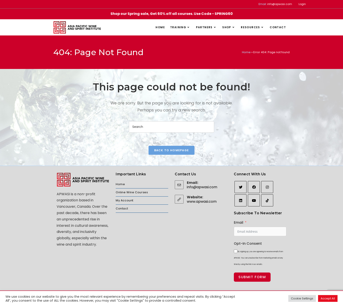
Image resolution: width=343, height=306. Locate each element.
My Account (124, 200)
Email (238, 222)
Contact (122, 208)
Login (302, 4)
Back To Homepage (171, 150)
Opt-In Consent (248, 243)
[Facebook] (254, 187)
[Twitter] (240, 187)
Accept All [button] (328, 298)
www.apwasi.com (202, 201)
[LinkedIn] (240, 200)
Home (246, 52)
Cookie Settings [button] (302, 298)
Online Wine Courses (132, 192)
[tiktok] (267, 200)
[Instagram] (267, 187)
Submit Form (252, 277)
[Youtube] (254, 200)
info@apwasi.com (279, 4)
